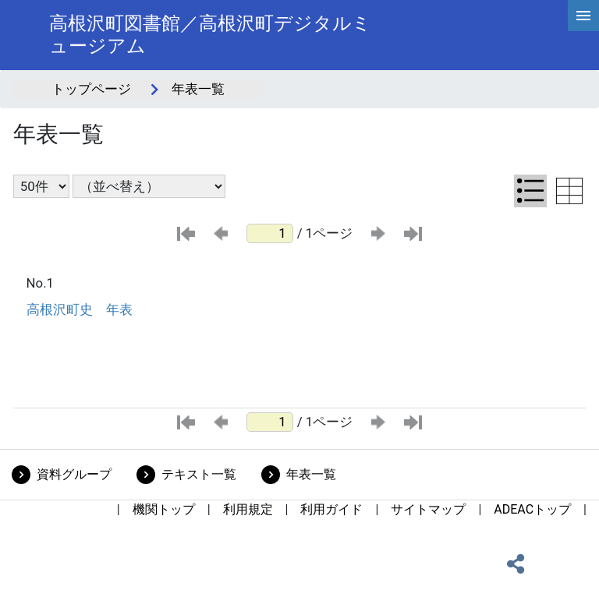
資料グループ (74, 474)
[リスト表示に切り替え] (530, 191)
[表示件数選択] (41, 186)
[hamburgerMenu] (583, 15)
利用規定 (248, 509)
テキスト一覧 (198, 474)
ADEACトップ (532, 509)
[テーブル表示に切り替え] (569, 191)
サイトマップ (428, 509)
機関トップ (164, 509)
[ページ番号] (269, 233)
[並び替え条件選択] (149, 186)
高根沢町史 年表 (80, 309)
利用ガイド (331, 509)
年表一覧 (311, 474)
